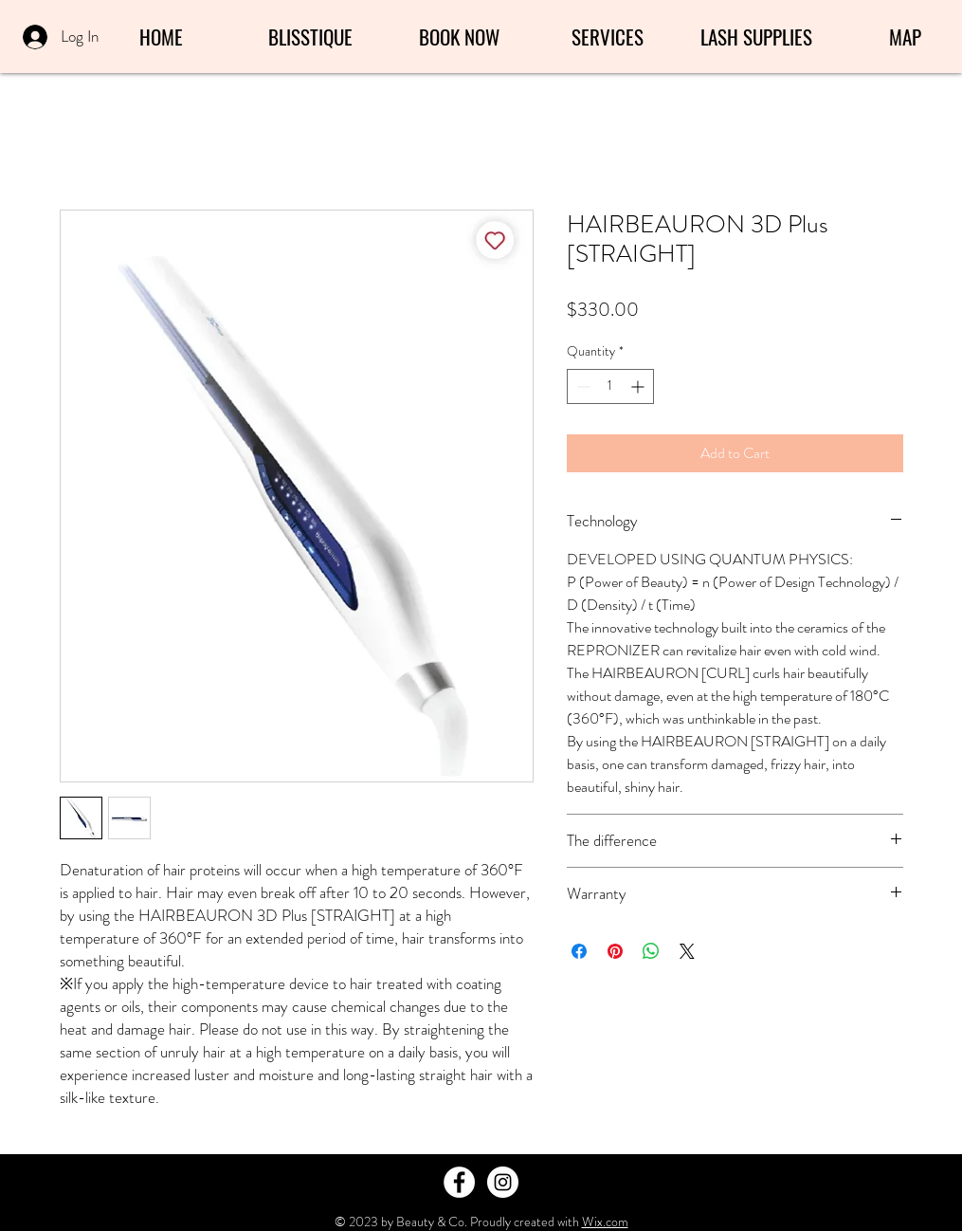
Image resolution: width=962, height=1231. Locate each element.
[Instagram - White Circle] (502, 1182)
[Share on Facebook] (579, 951)
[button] (608, 37)
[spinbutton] (610, 386)
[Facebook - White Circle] (459, 1182)
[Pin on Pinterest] (615, 951)
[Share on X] (687, 951)
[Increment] (639, 386)
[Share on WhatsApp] (651, 951)
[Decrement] (581, 386)
